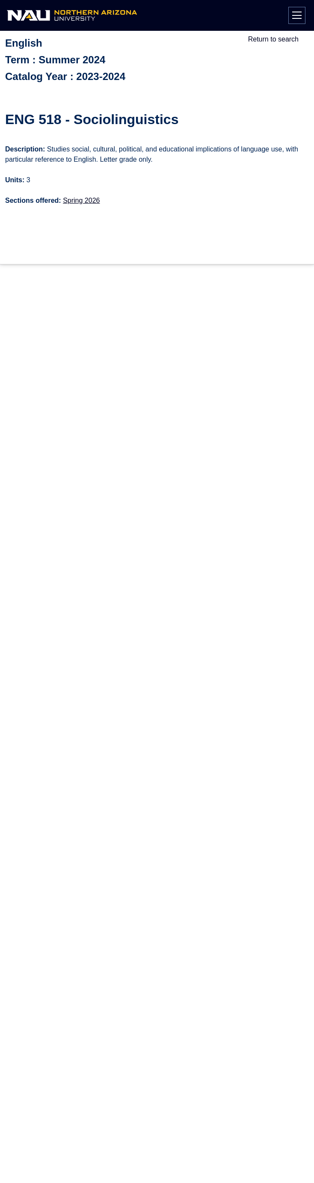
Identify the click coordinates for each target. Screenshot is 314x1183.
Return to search (273, 39)
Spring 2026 (81, 200)
